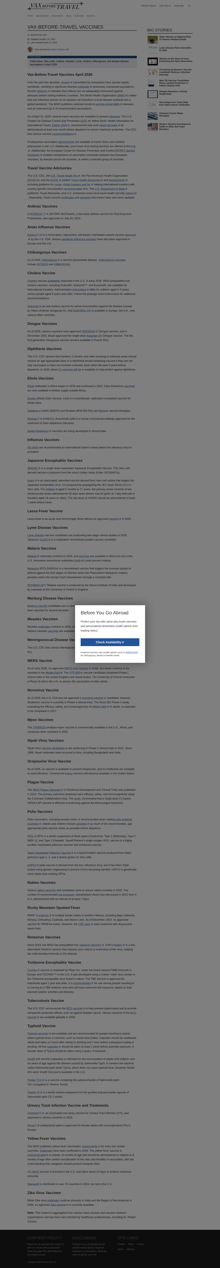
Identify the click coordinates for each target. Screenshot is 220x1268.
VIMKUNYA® (132, 652)
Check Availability (108, 642)
